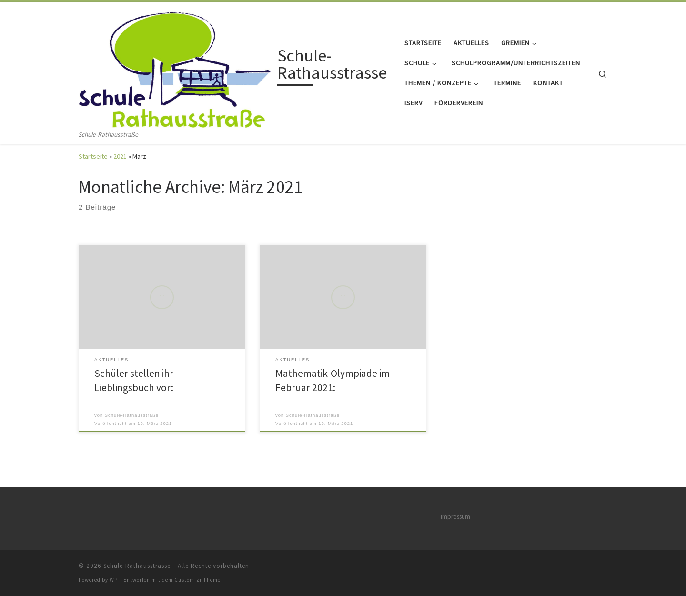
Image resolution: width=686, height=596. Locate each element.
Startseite (93, 156)
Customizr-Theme (197, 579)
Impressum (455, 517)
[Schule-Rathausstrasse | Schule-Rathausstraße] (176, 66)
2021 (120, 156)
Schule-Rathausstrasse (137, 566)
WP (114, 579)
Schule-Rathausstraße (132, 415)
